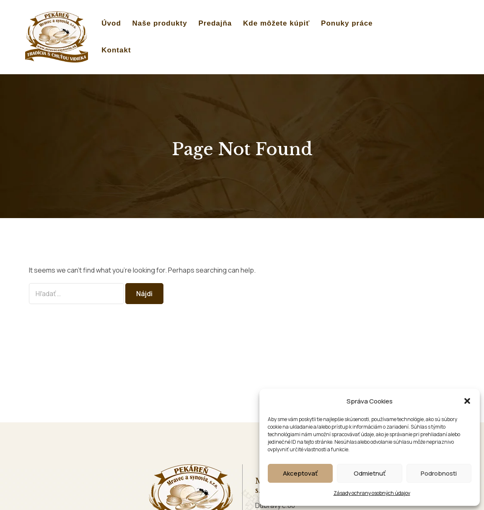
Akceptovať (300, 473)
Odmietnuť (370, 473)
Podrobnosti (439, 473)
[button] (467, 401)
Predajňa (215, 23)
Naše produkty (159, 23)
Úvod (111, 23)
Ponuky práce (347, 23)
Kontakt (116, 50)
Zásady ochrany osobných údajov (372, 493)
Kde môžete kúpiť (276, 23)
